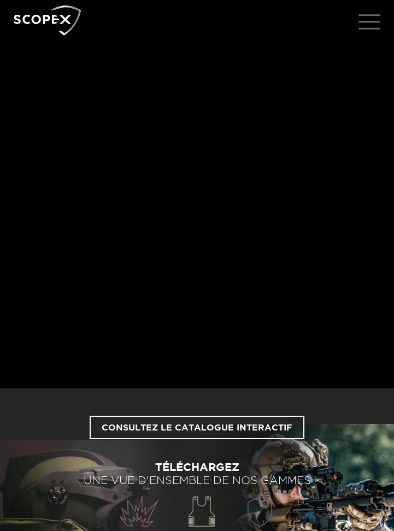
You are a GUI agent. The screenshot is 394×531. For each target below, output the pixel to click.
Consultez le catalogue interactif (197, 427)
